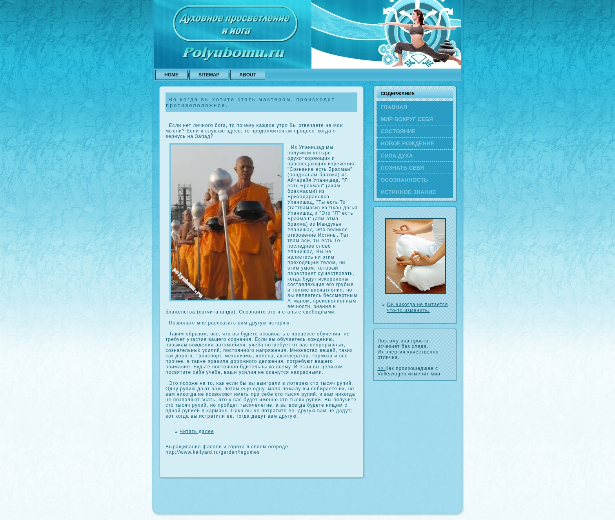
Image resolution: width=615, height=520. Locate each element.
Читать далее (197, 431)
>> (381, 368)
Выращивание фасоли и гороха (205, 446)
